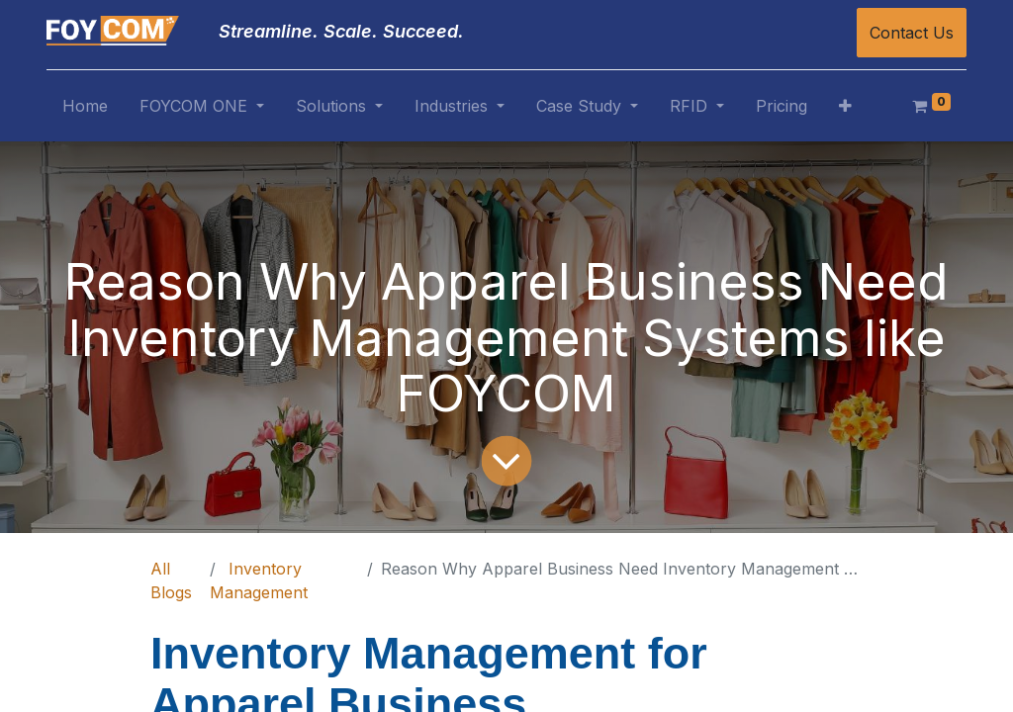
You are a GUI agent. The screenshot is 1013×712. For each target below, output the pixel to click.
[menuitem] (85, 109)
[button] (845, 109)
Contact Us (912, 33)
